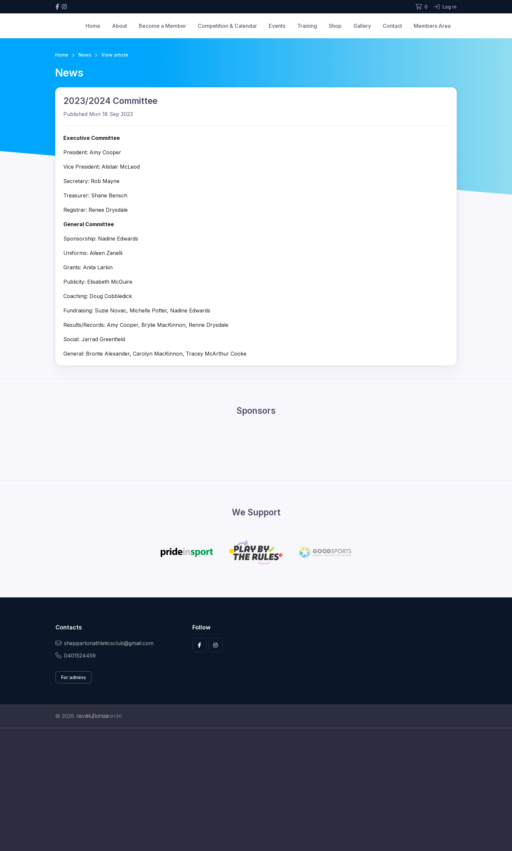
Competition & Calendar (227, 26)
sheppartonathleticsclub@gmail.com (104, 643)
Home (93, 26)
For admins (73, 677)
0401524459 (76, 655)
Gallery (362, 26)
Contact (392, 26)
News (84, 55)
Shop (335, 26)
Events (277, 26)
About (119, 26)
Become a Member (162, 26)
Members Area (432, 26)
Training (307, 26)
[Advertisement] (251, 789)
